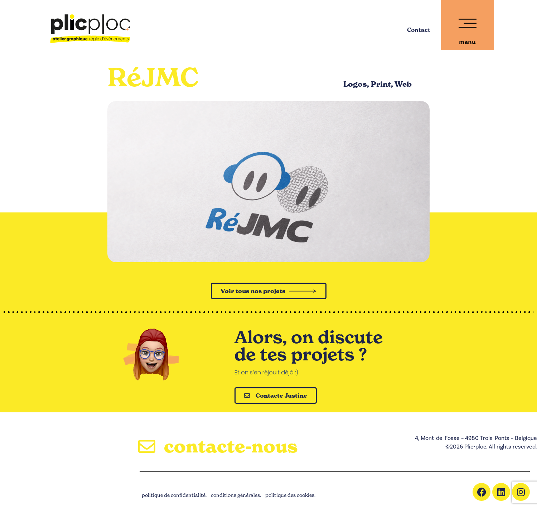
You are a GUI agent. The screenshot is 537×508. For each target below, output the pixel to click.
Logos (355, 84)
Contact (418, 29)
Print (381, 84)
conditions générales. (236, 495)
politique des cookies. (290, 495)
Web (403, 84)
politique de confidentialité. (174, 495)
